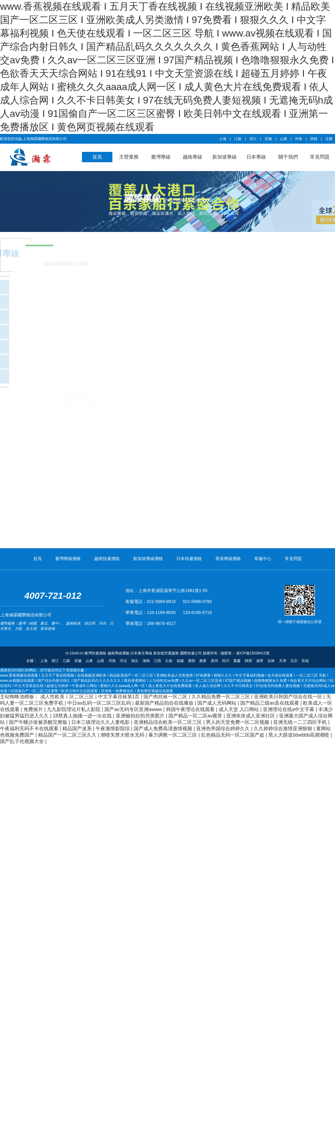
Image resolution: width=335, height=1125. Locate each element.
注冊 (329, 139)
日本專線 (256, 156)
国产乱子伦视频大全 (22, 741)
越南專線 (192, 156)
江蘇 (238, 139)
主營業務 (129, 156)
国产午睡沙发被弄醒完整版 (39, 722)
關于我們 (288, 156)
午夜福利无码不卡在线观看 (30, 728)
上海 (222, 139)
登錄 (313, 139)
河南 (298, 139)
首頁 (97, 156)
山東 (283, 139)
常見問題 (320, 156)
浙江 (253, 139)
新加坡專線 (224, 156)
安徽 (268, 139)
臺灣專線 (161, 156)
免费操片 (33, 709)
